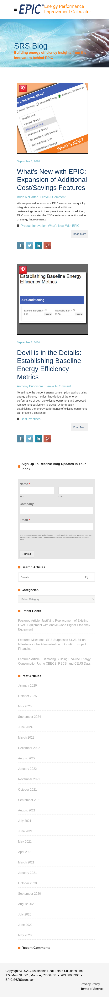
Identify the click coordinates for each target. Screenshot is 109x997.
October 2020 (27, 883)
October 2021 (27, 789)
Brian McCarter (27, 197)
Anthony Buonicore (30, 386)
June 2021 (25, 831)
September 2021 (29, 800)
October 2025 (27, 696)
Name (25, 484)
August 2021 (26, 810)
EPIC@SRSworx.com (20, 979)
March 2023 (26, 737)
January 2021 (27, 872)
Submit (27, 554)
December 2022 (29, 748)
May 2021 (25, 841)
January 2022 (27, 768)
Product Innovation (33, 225)
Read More (79, 233)
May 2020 (25, 935)
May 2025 (25, 706)
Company (27, 504)
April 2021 (25, 852)
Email (25, 520)
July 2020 (24, 914)
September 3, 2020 (28, 161)
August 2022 (26, 758)
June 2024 (25, 727)
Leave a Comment (52, 197)
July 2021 (24, 820)
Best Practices (30, 419)
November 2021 (29, 779)
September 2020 (29, 893)
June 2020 (25, 924)
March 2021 (26, 862)
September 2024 (29, 716)
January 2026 (27, 685)
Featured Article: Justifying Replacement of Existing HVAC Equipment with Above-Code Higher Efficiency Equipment (54, 625)
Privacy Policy (90, 984)
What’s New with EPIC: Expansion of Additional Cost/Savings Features (52, 179)
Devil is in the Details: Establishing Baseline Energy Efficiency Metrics (49, 365)
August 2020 (26, 904)
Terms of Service (92, 988)
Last (61, 496)
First (22, 496)
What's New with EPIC (63, 225)
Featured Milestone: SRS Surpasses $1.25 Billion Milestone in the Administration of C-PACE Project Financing (52, 644)
